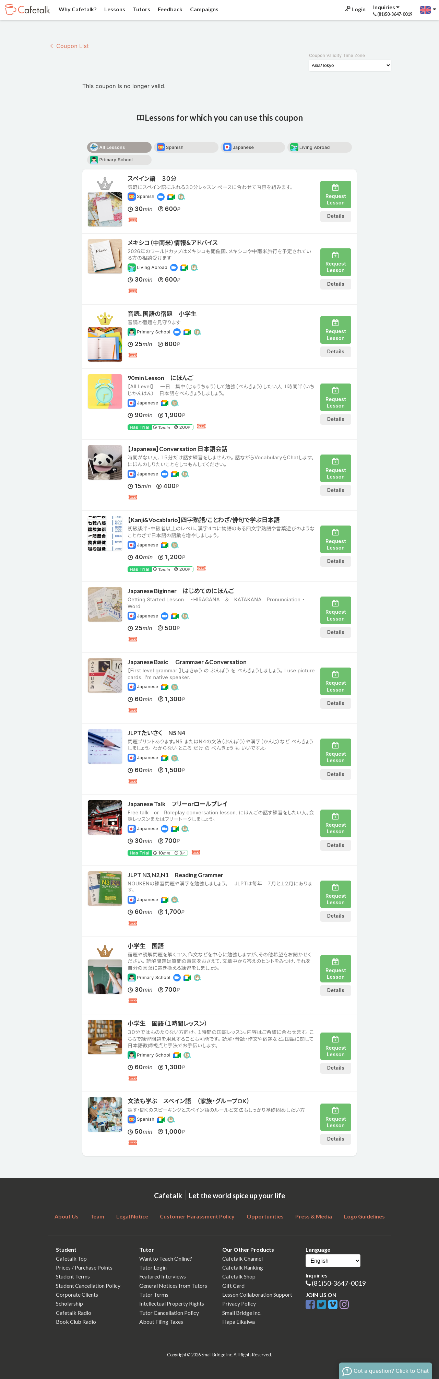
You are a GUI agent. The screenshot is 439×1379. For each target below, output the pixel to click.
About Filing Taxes (161, 1321)
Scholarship (69, 1303)
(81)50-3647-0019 (339, 1283)
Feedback (169, 9)
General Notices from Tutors (173, 1285)
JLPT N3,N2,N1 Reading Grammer (175, 875)
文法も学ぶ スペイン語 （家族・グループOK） (189, 1101)
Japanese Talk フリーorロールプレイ (177, 804)
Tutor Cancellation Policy (169, 1312)
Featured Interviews (162, 1276)
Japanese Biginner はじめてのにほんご (181, 590)
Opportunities (265, 1216)
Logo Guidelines (364, 1216)
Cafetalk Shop (239, 1276)
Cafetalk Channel (242, 1258)
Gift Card (233, 1285)
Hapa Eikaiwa (238, 1321)
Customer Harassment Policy (197, 1216)
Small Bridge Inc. (241, 1312)
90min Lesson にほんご (160, 377)
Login (355, 9)
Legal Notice (132, 1216)
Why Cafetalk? (77, 9)
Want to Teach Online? (165, 1258)
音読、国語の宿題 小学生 (162, 313)
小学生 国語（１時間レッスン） (167, 1023)
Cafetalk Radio (73, 1312)
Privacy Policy (239, 1303)
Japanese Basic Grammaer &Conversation (187, 661)
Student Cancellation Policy (88, 1285)
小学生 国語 (146, 946)
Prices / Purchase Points (84, 1267)
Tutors (141, 9)
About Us (67, 1216)
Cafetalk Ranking (242, 1267)
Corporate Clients (77, 1294)
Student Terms (73, 1276)
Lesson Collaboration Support (257, 1294)
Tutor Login (153, 1267)
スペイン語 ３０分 (152, 178)
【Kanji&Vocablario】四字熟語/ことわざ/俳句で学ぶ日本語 (204, 519)
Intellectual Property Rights (171, 1303)
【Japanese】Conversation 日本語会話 (178, 448)
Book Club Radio (76, 1321)
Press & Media (313, 1216)
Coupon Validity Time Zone (337, 55)
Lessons (114, 9)
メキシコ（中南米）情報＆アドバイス (173, 242)
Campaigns (203, 9)
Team (97, 1216)
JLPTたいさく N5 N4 (156, 732)
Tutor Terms (153, 1294)
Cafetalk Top (71, 1258)
